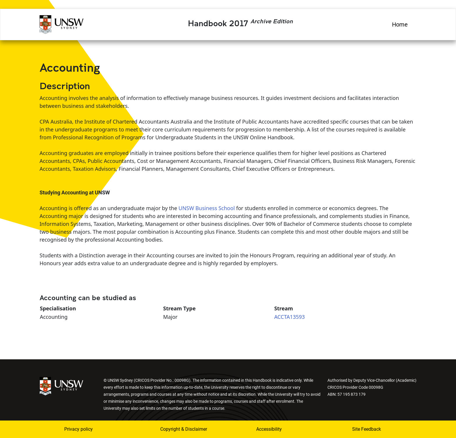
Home (400, 24)
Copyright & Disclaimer (183, 429)
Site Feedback (366, 429)
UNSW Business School (207, 208)
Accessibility (269, 429)
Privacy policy (78, 429)
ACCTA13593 (289, 316)
